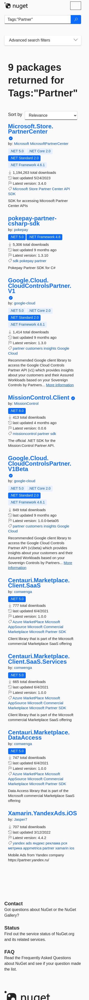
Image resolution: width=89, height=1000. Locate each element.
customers (34, 348)
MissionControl (26, 403)
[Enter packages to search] (37, 19)
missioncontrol (25, 434)
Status (12, 928)
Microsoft (22, 143)
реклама (52, 843)
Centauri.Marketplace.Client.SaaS (39, 583)
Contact (13, 903)
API (67, 189)
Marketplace (18, 632)
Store (33, 189)
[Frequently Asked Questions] (9, 952)
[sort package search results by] (51, 115)
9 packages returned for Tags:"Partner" (42, 80)
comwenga (23, 592)
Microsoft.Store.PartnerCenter (30, 129)
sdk (16, 261)
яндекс (39, 843)
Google (63, 348)
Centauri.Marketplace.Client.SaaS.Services (39, 659)
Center (57, 189)
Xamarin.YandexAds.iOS (42, 813)
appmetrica (32, 848)
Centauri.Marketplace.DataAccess (39, 735)
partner (40, 261)
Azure (17, 622)
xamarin (61, 848)
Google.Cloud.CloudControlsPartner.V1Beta (39, 463)
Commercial (53, 627)
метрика (15, 848)
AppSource (17, 627)
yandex (19, 843)
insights (50, 348)
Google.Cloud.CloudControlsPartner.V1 (39, 286)
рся (64, 843)
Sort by (15, 114)
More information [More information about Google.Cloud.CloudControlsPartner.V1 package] (60, 385)
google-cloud (24, 303)
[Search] (76, 19)
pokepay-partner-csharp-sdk (32, 221)
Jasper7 (20, 819)
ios (71, 848)
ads (29, 843)
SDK (12, 194)
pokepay (21, 229)
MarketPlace (33, 622)
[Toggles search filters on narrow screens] (75, 40)
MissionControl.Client (38, 397)
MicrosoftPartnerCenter (49, 143)
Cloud (13, 353)
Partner (45, 189)
